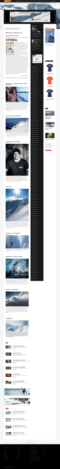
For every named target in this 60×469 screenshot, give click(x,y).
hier (53, 45)
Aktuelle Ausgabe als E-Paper (24, 75)
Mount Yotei (8, 186)
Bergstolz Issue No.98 (35, 142)
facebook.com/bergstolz (30, 442)
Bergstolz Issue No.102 (35, 132)
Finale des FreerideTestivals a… (19, 411)
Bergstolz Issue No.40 (35, 260)
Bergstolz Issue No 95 (35, 148)
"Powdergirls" (9, 318)
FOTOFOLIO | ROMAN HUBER (33, 458)
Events (44, 455)
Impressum (18, 456)
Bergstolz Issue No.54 (35, 229)
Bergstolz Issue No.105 (35, 126)
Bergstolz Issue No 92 (35, 154)
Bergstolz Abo (18, 449)
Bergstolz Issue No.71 (35, 195)
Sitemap (18, 455)
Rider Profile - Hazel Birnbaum (13, 233)
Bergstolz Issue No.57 (35, 223)
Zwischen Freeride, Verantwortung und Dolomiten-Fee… (48, 118)
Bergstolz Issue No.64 (35, 209)
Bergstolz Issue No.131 (35, 75)
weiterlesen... (33, 38)
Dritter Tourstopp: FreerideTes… (19, 418)
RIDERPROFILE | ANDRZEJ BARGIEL (34, 457)
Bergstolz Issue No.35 (35, 268)
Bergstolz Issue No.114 (35, 108)
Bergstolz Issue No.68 (35, 201)
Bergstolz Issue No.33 (35, 272)
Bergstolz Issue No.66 (35, 205)
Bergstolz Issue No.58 (35, 221)
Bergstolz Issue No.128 (35, 81)
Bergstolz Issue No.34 (35, 270)
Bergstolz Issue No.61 (35, 215)
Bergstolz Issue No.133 (35, 71)
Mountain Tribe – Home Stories (13, 141)
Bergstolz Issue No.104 (35, 128)
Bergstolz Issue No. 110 (35, 116)
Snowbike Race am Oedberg (18, 432)
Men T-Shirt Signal (50, 86)
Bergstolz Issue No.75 (35, 187)
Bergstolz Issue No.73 (35, 191)
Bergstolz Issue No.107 (35, 122)
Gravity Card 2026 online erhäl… (19, 360)
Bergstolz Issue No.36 (35, 266)
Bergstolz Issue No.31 (35, 276)
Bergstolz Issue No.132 (35, 73)
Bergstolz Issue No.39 (35, 258)
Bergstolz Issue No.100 (35, 136)
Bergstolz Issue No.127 (35, 83)
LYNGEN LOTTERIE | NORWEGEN (34, 450)
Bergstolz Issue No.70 (35, 197)
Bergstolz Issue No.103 (35, 130)
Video (43, 450)
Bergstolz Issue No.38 (35, 262)
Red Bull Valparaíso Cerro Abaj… (19, 425)
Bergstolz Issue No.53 (35, 231)
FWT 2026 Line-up (16, 374)
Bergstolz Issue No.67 (35, 203)
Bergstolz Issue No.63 (35, 211)
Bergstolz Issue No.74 (35, 189)
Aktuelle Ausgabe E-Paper (12, 35)
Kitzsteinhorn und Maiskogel (49, 139)
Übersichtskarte (48, 150)
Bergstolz (8, 1)
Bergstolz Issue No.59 (35, 219)
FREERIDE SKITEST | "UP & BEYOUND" (35, 459)
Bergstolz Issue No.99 (35, 140)
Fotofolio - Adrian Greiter (12, 289)
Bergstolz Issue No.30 (35, 278)
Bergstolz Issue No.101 (35, 134)
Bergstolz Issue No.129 (35, 79)
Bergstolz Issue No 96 (35, 146)
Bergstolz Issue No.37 (35, 264)
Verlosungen (44, 449)
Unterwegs (44, 456)
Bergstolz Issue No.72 (35, 193)
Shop (4, 449)
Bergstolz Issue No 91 (35, 156)
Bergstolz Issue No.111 (35, 114)
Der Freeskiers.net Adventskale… (19, 367)
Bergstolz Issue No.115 (35, 106)
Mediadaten (18, 453)
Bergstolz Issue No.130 (35, 77)
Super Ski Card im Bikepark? (18, 381)
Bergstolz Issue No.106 (35, 124)
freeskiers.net (5, 456)
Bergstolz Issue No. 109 (35, 118)
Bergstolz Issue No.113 (35, 110)
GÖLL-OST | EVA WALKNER (33, 455)
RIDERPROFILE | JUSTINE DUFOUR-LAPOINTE (36, 456)
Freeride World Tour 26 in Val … (19, 346)
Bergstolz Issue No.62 (35, 213)
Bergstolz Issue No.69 (35, 199)
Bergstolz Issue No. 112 (35, 112)
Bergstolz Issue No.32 (35, 274)
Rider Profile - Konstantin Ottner (14, 256)
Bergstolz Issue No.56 (35, 225)
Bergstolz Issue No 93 (35, 152)
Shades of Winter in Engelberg (13, 115)
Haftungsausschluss (19, 454)
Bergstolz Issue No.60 (35, 217)
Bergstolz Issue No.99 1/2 (35, 138)
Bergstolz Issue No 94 (35, 150)
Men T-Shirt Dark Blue (50, 73)
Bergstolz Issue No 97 (35, 144)
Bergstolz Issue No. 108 (35, 120)
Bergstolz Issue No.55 (35, 227)
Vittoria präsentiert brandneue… (36, 33)
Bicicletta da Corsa (6, 455)
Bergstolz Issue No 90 (35, 158)
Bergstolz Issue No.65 (35, 207)
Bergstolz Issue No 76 (35, 185)
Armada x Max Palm (17, 353)
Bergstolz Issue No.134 (35, 69)
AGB (4, 450)
